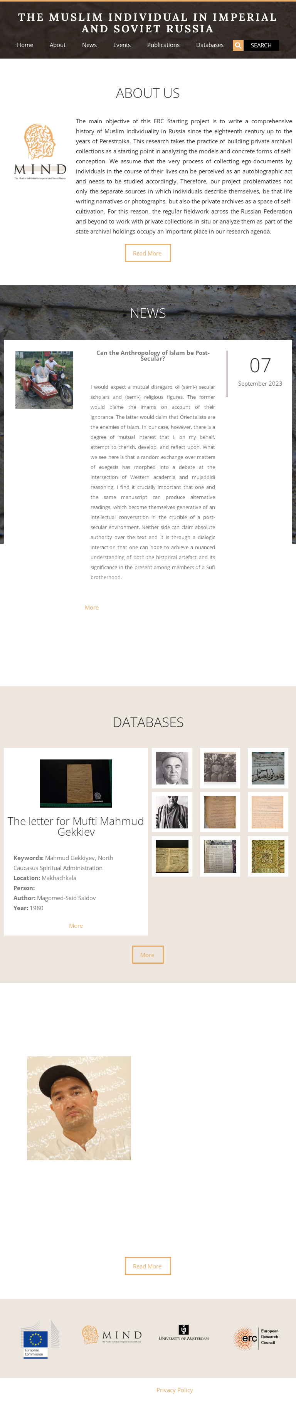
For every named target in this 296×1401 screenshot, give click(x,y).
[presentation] (20, 1158)
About (58, 45)
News (89, 45)
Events (122, 45)
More (92, 606)
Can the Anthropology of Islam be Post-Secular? (153, 355)
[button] (137, 661)
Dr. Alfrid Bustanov (166, 1058)
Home (25, 45)
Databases (210, 45)
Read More (147, 253)
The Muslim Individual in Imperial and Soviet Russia (148, 23)
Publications (163, 45)
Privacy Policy (174, 1389)
